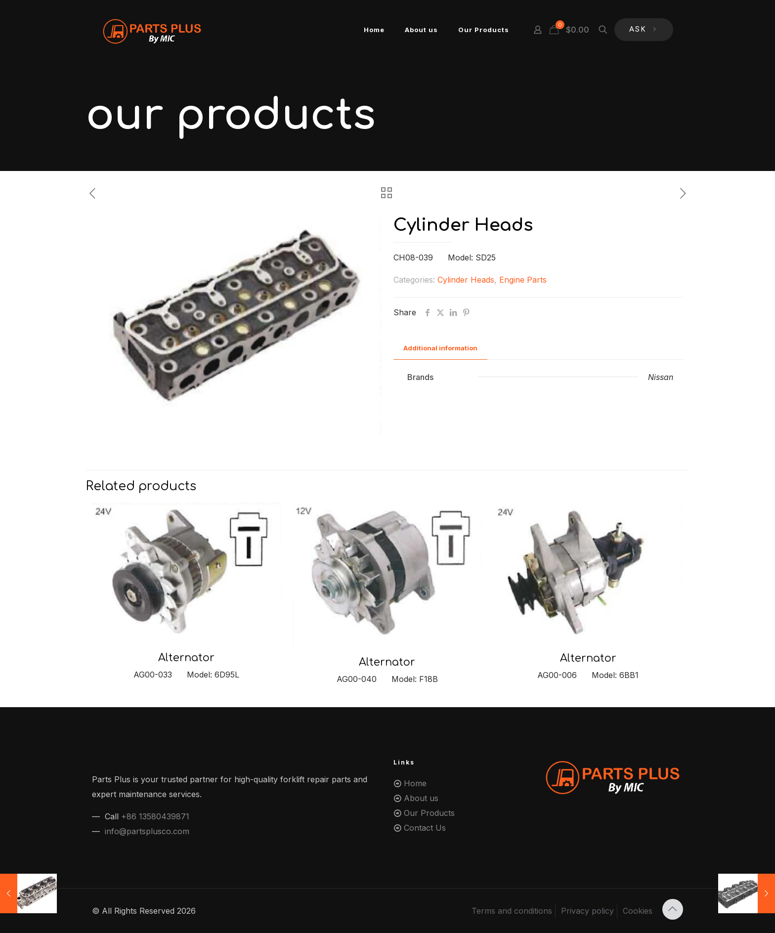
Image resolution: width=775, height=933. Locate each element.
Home (415, 783)
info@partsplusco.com (147, 831)
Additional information (440, 348)
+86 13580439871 (155, 816)
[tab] (440, 348)
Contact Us (425, 828)
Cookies (637, 911)
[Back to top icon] (672, 909)
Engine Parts (523, 280)
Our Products (429, 813)
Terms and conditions (512, 911)
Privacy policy (587, 911)
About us (421, 798)
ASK (643, 30)
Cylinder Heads (465, 280)
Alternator (186, 658)
